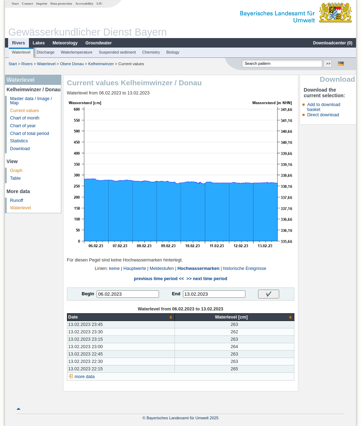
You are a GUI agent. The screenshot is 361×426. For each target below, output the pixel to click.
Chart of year (23, 125)
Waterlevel (21, 52)
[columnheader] (121, 317)
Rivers (18, 43)
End (176, 293)
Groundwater (98, 43)
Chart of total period (29, 133)
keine (114, 268)
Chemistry (151, 52)
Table (15, 178)
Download (20, 148)
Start (15, 3)
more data (85, 376)
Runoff (16, 200)
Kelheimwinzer (101, 64)
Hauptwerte (134, 268)
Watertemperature (77, 52)
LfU (99, 3)
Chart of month (24, 118)
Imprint (41, 3)
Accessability (84, 3)
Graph (16, 170)
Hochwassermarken (198, 268)
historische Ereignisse (245, 268)
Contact (27, 3)
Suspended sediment (117, 52)
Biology (172, 52)
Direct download (323, 114)
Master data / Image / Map (31, 101)
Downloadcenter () (332, 43)
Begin (88, 293)
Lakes (39, 43)
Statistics (19, 140)
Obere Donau (72, 64)
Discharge (45, 52)
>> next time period (206, 278)
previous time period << (159, 278)
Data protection (61, 3)
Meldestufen (162, 268)
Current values (24, 110)
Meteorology (65, 43)
